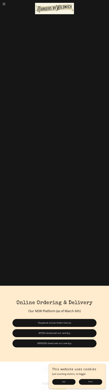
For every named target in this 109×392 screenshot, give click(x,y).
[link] (54, 4)
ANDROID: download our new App (54, 343)
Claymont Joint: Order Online (54, 323)
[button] (9, 4)
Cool (90, 382)
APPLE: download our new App (54, 333)
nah (64, 382)
